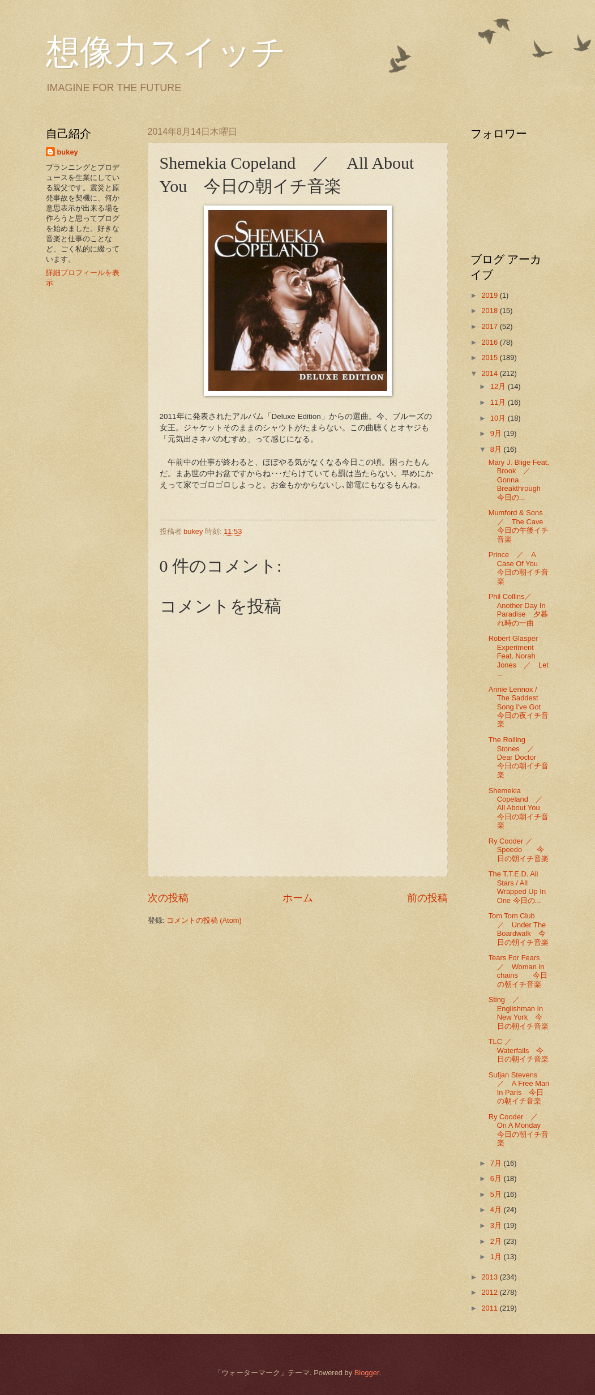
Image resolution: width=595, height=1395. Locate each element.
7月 (497, 1163)
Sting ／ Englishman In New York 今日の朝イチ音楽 (519, 1012)
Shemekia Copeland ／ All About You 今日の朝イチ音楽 (519, 808)
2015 (490, 357)
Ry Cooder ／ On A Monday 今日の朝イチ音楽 (522, 1129)
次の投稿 (168, 898)
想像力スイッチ (166, 52)
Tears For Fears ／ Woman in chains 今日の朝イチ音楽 (518, 970)
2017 (490, 326)
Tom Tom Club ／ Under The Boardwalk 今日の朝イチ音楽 (519, 929)
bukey (67, 152)
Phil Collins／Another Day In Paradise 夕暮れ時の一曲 (518, 609)
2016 (490, 342)
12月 (499, 386)
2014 (490, 373)
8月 (497, 449)
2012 (490, 1292)
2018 (490, 310)
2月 (497, 1241)
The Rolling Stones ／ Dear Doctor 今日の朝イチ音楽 (519, 757)
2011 (490, 1308)
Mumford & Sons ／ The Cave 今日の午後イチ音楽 (523, 525)
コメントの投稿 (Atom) (204, 920)
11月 (499, 402)
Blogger (366, 1372)
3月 (497, 1225)
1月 (497, 1256)
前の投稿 (427, 898)
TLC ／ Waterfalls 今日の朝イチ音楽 (519, 1050)
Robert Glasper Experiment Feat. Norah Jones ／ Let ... (519, 656)
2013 (490, 1277)
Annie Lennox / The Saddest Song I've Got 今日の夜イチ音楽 (522, 707)
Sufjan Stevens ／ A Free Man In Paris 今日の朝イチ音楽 (519, 1088)
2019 (490, 295)
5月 (497, 1194)
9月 (497, 433)
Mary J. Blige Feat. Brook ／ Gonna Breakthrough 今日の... (519, 480)
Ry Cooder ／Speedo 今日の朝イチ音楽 (519, 850)
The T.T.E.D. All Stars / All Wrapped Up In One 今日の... (517, 887)
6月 (497, 1178)
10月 (499, 418)
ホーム (297, 898)
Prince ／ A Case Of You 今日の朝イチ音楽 (519, 567)
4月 (497, 1209)
